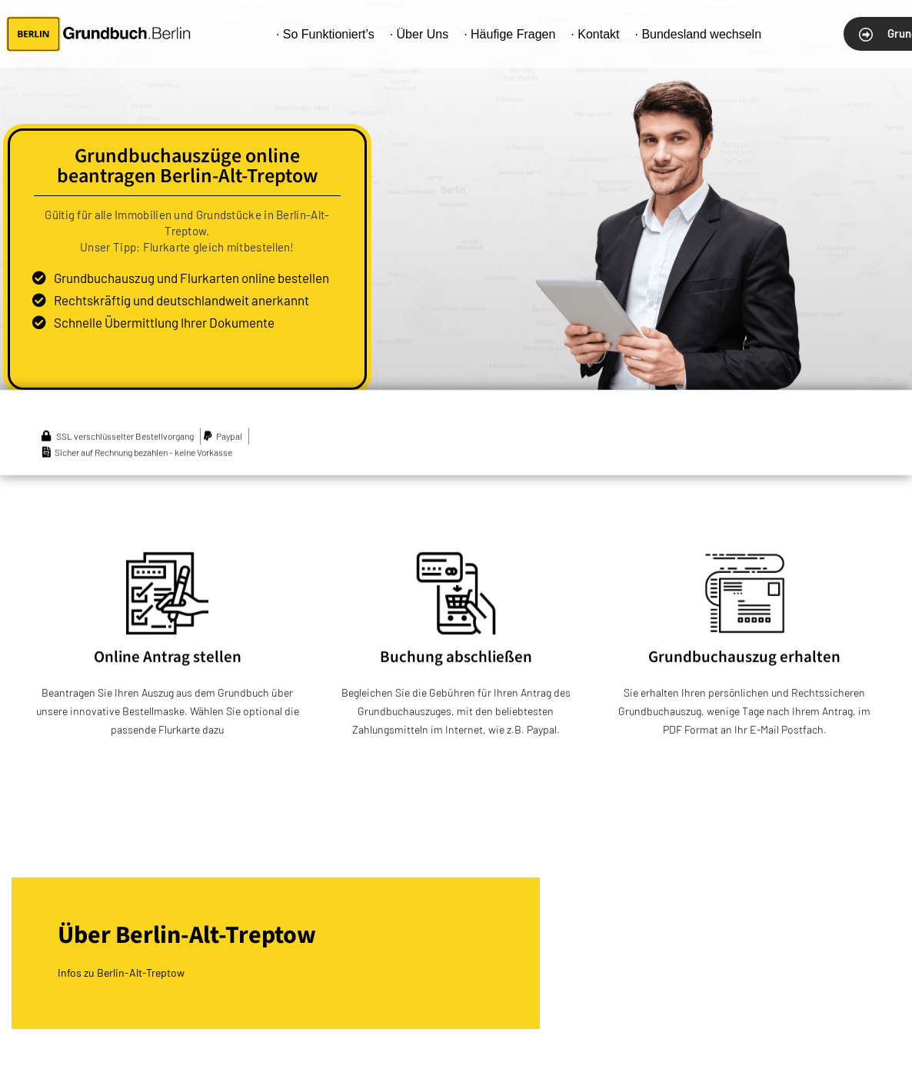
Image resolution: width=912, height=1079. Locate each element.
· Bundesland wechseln (697, 34)
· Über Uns (419, 34)
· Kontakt (595, 34)
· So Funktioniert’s (325, 34)
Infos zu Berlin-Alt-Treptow (121, 972)
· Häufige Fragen (509, 34)
